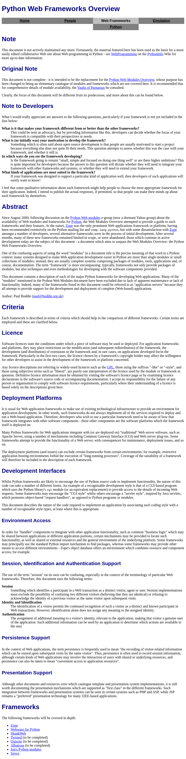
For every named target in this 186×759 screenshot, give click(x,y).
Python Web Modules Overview (131, 80)
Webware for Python (25, 729)
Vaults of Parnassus (91, 88)
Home (24, 21)
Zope (69, 226)
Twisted (16, 737)
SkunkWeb (18, 733)
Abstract (15, 206)
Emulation (161, 21)
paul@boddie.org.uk (47, 296)
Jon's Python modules (26, 749)
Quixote (16, 741)
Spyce (15, 753)
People (70, 21)
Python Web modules (85, 218)
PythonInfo (155, 54)
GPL (110, 367)
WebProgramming (124, 54)
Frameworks (20, 706)
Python (116, 27)
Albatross (17, 745)
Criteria (13, 307)
